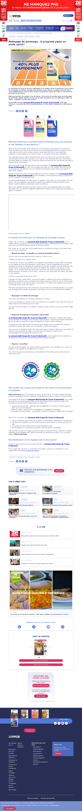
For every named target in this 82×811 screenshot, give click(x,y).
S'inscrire (59, 471)
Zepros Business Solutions (41, 686)
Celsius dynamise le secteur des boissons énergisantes (37, 554)
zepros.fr (35, 764)
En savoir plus (54, 805)
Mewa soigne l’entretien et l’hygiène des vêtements (22, 493)
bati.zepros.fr (37, 747)
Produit (56, 510)
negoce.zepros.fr (38, 749)
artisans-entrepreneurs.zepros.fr (40, 761)
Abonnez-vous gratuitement (41, 660)
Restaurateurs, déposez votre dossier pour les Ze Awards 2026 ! (40, 536)
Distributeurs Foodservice (49, 28)
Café (56, 499)
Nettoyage (20, 36)
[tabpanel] (40, 647)
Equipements (24, 487)
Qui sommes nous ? (12, 744)
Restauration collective (40, 28)
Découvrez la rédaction (13, 757)
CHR (26, 36)
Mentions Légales (32, 798)
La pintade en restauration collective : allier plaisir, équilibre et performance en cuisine (39, 614)
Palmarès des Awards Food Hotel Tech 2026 (34, 545)
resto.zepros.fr (37, 754)
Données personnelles (48, 798)
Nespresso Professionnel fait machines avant (57, 505)
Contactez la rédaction (13, 761)
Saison (37, 36)
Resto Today (41, 696)
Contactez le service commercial (13, 766)
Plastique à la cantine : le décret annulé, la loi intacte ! (37, 563)
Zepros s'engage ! (12, 772)
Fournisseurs (12, 36)
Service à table (31, 28)
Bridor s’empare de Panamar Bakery (21, 505)
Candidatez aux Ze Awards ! (12, 785)
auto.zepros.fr (37, 751)
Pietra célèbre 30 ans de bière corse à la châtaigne (23, 516)
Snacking (23, 28)
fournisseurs (12, 33)
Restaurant (31, 36)
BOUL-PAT (17, 28)
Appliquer (71, 21)
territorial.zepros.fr (39, 758)
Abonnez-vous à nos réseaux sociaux (12, 778)
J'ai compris (9, 808)
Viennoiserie (24, 499)
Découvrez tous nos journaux (40, 664)
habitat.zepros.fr (38, 756)
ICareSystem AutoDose (50, 493)
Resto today (12, 790)
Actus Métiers (11, 28)
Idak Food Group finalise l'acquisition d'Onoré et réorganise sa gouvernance (56, 516)
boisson (23, 510)
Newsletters (68, 15)
